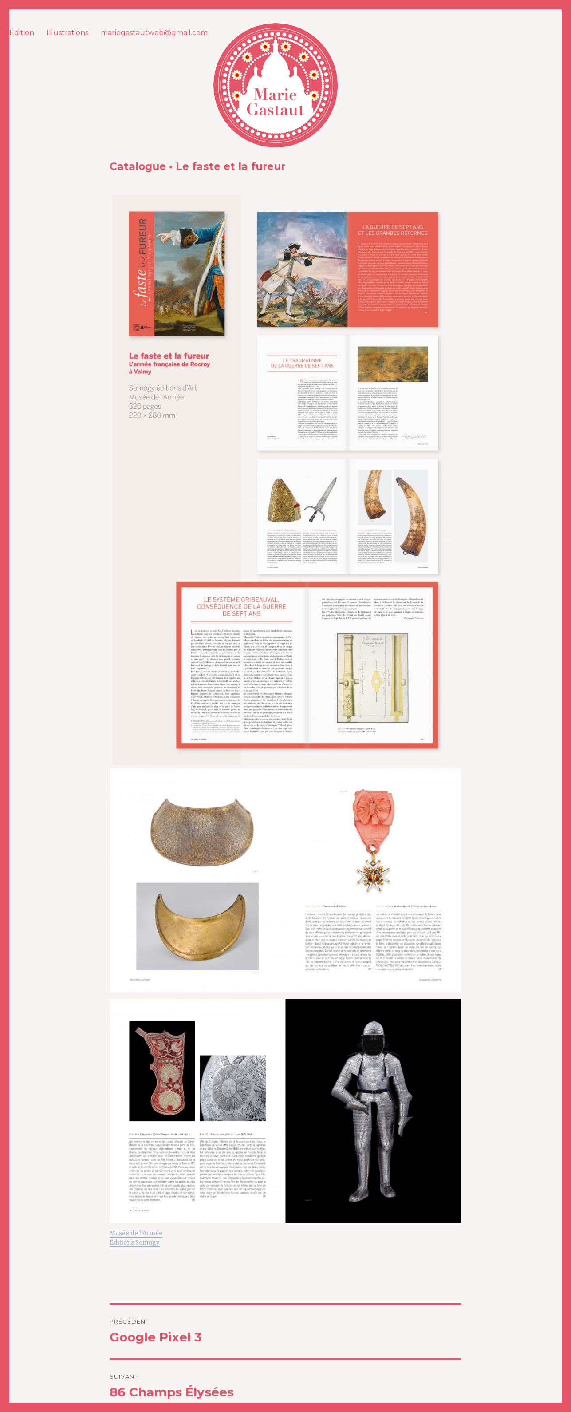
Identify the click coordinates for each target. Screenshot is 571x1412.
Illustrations (67, 32)
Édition (21, 32)
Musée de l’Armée (136, 1233)
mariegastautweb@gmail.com (154, 32)
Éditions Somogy (135, 1242)
